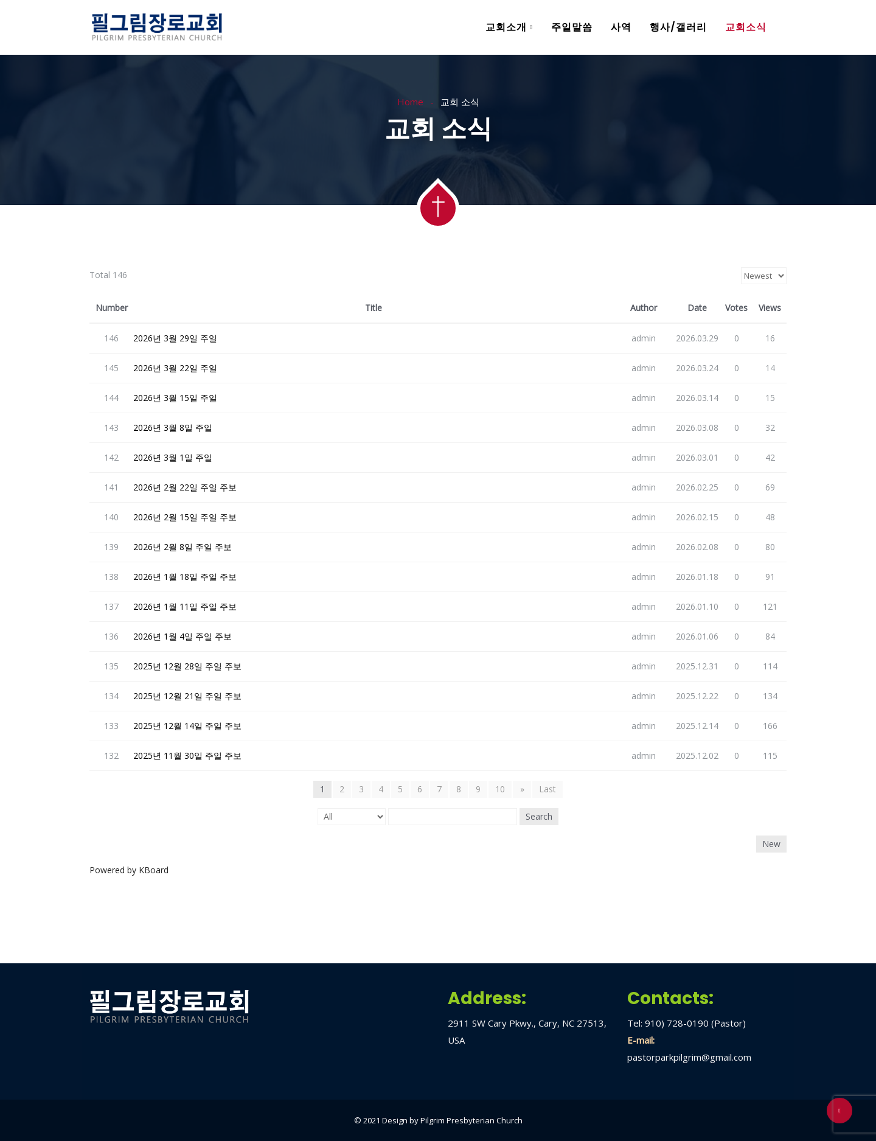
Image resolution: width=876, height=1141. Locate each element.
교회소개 (506, 27)
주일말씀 (572, 27)
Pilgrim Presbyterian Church (471, 1120)
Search (539, 816)
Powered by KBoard (129, 870)
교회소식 (745, 27)
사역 (621, 27)
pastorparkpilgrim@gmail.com (689, 1057)
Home (410, 102)
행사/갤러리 (678, 27)
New (771, 844)
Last (547, 789)
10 (501, 789)
